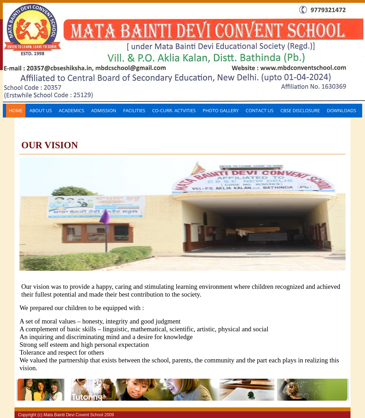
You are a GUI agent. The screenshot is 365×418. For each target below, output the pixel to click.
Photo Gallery (221, 110)
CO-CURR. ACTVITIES (174, 110)
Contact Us (259, 110)
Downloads (341, 110)
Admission (103, 110)
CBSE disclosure (300, 110)
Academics (71, 110)
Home (16, 110)
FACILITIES (134, 110)
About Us (40, 110)
